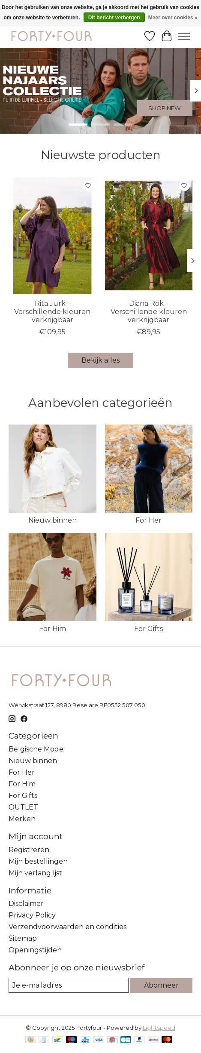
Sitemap (23, 938)
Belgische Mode (36, 749)
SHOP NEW (164, 108)
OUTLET (23, 807)
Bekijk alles (100, 360)
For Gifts (148, 629)
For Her (148, 520)
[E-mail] (69, 985)
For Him (52, 629)
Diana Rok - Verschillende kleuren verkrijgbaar (149, 311)
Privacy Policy (32, 915)
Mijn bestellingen (38, 861)
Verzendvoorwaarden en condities (67, 927)
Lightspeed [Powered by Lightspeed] (159, 1027)
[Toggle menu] (183, 36)
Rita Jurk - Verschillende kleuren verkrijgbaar (52, 311)
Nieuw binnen (52, 520)
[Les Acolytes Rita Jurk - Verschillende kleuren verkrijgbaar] (52, 235)
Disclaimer (26, 903)
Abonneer (161, 985)
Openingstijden (35, 950)
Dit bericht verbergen (114, 18)
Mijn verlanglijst (35, 873)
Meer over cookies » (173, 18)
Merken (22, 819)
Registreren (29, 850)
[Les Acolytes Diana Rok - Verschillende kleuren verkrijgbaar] (149, 235)
